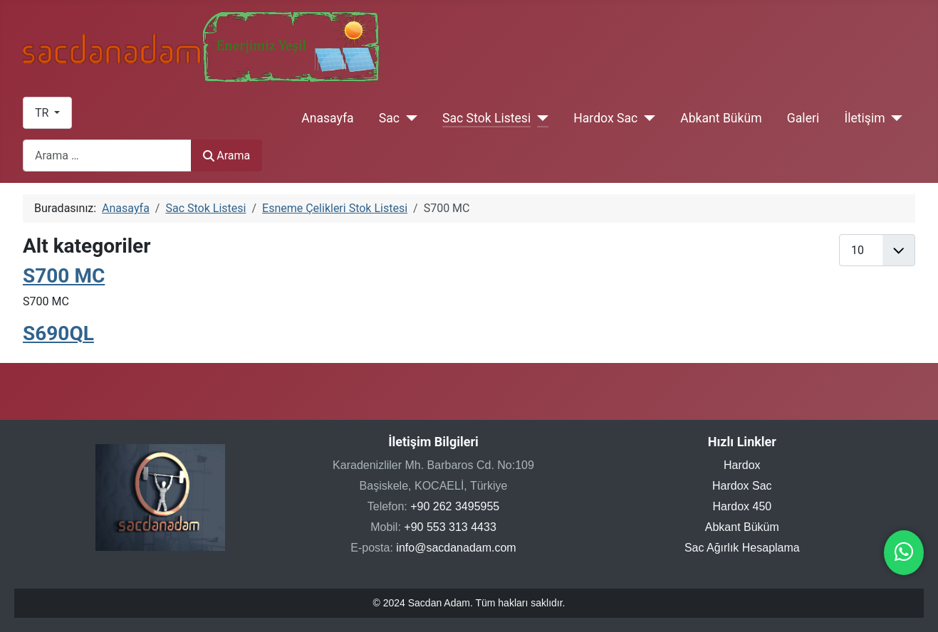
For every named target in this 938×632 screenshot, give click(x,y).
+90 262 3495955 (454, 506)
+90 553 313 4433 (450, 527)
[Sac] (408, 118)
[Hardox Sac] (646, 118)
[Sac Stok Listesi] (539, 118)
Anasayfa (327, 118)
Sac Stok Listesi (486, 118)
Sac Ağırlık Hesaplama (742, 548)
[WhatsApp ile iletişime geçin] (904, 555)
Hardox (742, 465)
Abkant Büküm (720, 118)
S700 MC (64, 276)
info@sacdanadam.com (456, 548)
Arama (226, 155)
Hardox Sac (605, 118)
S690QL (58, 333)
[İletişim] (894, 118)
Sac (389, 118)
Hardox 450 (741, 506)
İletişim (864, 118)
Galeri (803, 118)
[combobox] (107, 155)
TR (43, 113)
